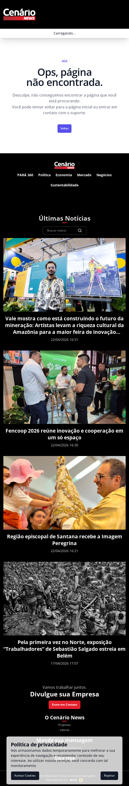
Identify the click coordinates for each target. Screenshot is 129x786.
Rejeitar (109, 775)
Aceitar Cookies (25, 775)
